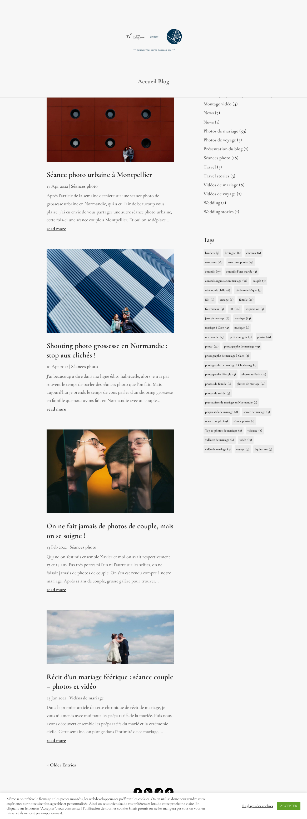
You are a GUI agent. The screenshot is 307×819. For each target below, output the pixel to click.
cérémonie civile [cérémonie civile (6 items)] (217, 290)
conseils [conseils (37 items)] (213, 272)
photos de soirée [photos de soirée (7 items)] (217, 393)
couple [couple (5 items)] (259, 281)
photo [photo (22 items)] (212, 346)
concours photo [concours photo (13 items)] (240, 262)
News (209, 113)
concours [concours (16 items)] (213, 262)
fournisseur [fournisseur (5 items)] (214, 309)
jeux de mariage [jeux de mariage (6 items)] (217, 318)
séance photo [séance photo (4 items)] (244, 421)
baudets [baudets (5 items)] (212, 253)
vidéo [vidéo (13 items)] (246, 440)
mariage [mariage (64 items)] (243, 318)
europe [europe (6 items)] (227, 300)
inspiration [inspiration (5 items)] (255, 309)
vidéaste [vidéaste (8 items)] (254, 431)
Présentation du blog (223, 149)
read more (56, 229)
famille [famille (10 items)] (246, 300)
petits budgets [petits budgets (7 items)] (241, 337)
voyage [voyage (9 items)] (242, 449)
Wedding (212, 203)
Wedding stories (219, 211)
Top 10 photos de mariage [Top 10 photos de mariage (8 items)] (223, 431)
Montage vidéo (217, 104)
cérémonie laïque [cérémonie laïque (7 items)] (248, 290)
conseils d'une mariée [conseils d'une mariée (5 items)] (241, 272)
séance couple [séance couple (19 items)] (216, 421)
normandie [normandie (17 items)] (214, 337)
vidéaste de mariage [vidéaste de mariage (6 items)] (219, 440)
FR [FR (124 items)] (235, 309)
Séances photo (84, 186)
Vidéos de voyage (220, 194)
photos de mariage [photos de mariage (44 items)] (251, 384)
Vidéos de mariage (86, 698)
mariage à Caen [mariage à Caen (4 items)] (217, 328)
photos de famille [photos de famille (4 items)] (218, 384)
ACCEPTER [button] (288, 806)
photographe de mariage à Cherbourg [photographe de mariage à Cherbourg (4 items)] (230, 365)
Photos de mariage (221, 131)
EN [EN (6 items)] (209, 300)
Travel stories (216, 176)
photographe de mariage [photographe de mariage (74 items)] (242, 346)
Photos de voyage (220, 140)
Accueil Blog (153, 82)
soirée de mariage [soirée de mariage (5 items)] (257, 412)
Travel (210, 167)
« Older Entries (61, 765)
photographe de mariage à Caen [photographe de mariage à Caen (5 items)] (227, 356)
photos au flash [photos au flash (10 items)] (253, 374)
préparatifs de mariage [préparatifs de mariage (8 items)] (221, 412)
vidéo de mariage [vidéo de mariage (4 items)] (218, 449)
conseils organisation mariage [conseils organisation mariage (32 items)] (226, 281)
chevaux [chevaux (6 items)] (253, 253)
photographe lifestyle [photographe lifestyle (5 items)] (220, 374)
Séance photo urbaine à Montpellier (99, 174)
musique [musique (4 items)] (241, 328)
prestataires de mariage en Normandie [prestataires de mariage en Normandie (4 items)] (231, 402)
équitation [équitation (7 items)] (263, 449)
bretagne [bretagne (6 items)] (233, 253)
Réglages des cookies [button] (257, 805)
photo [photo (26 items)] (264, 337)
